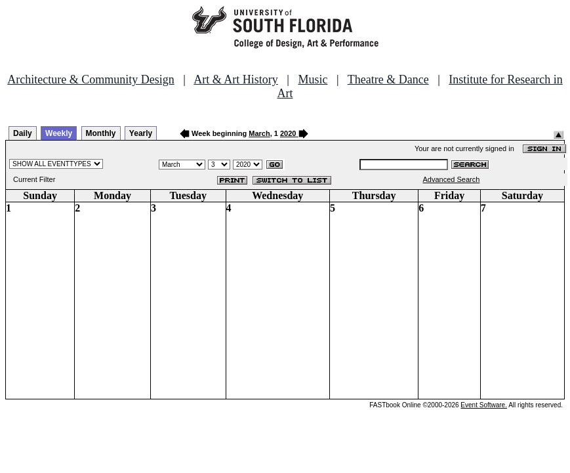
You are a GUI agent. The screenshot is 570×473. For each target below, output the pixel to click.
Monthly (101, 133)
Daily (22, 133)
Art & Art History (235, 79)
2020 (288, 133)
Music (312, 79)
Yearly (140, 133)
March (259, 133)
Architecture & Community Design (90, 79)
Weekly (58, 133)
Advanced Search (450, 179)
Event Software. (483, 405)
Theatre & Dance (388, 79)
